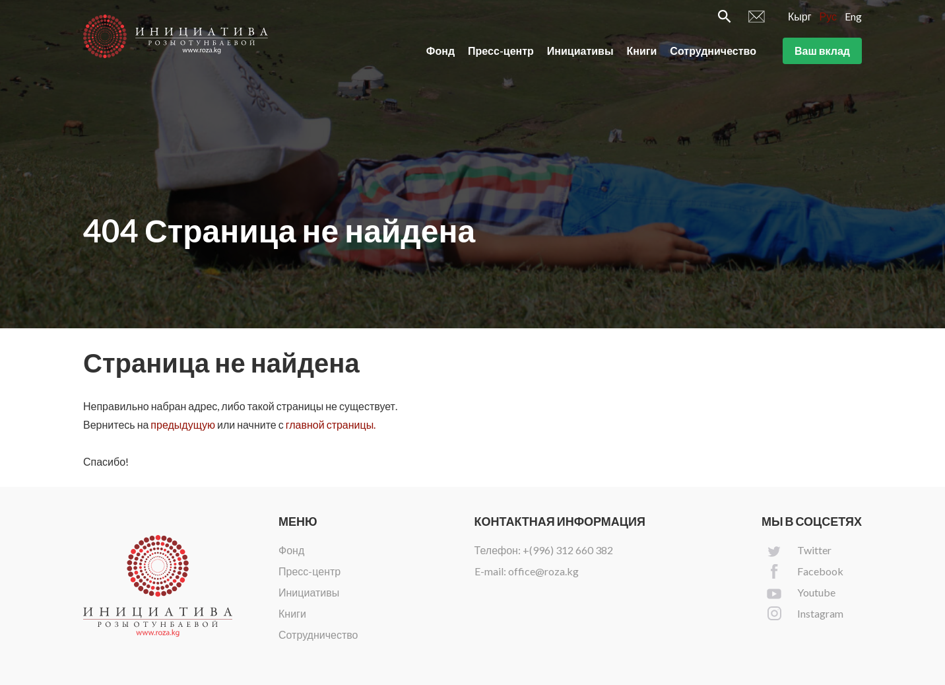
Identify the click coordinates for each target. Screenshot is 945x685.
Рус (828, 17)
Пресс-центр (501, 52)
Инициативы (580, 52)
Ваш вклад (822, 52)
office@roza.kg (543, 571)
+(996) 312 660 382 (568, 550)
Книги (642, 52)
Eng (853, 17)
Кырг (800, 17)
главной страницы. (330, 424)
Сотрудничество (713, 52)
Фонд (440, 52)
